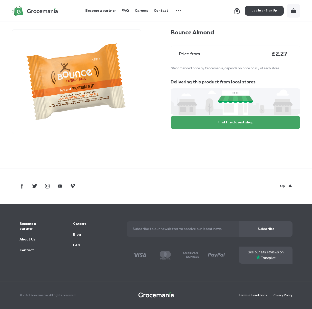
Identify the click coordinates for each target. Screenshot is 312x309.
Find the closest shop (235, 122)
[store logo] (35, 11)
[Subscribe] (265, 229)
